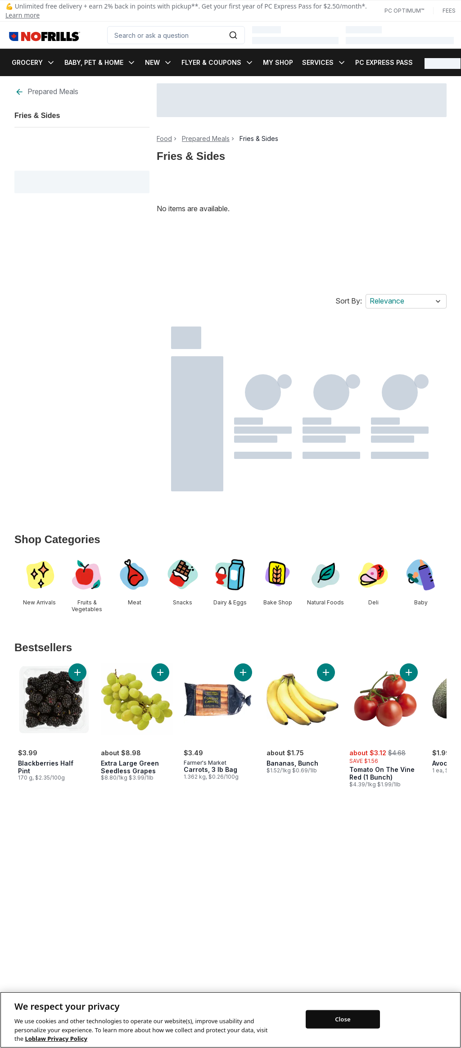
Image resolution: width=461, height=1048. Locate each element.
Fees (449, 10)
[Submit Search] (233, 35)
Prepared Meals (46, 91)
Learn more (22, 15)
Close (343, 1029)
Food (164, 138)
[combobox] (176, 35)
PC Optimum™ (404, 10)
